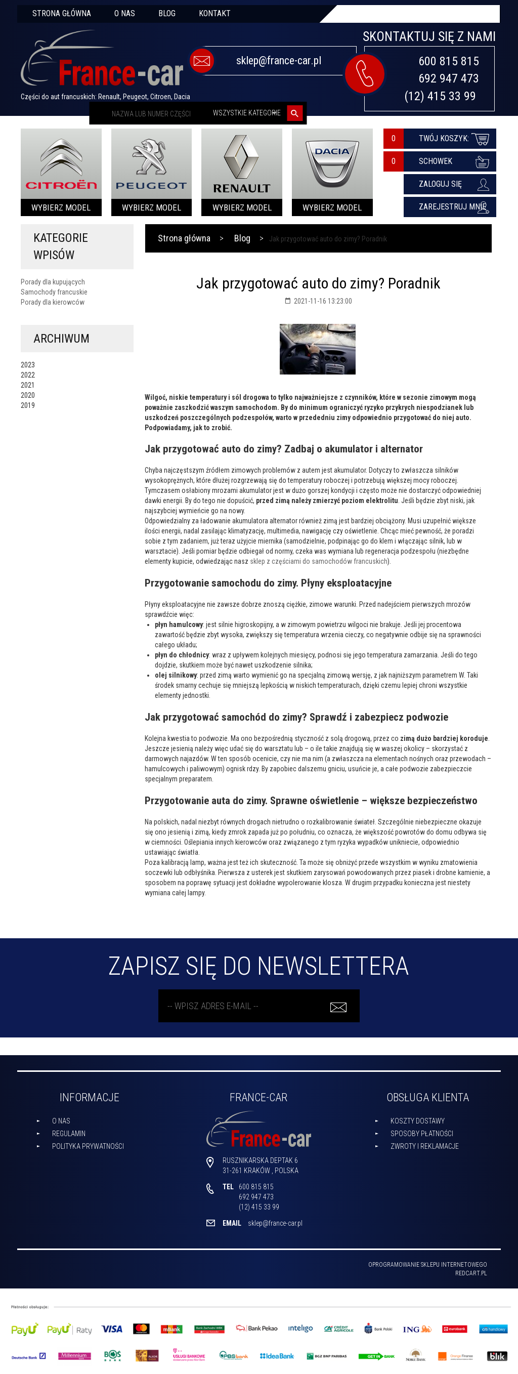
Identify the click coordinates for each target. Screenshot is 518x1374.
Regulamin (68, 1134)
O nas (124, 13)
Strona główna (61, 13)
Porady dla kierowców (52, 302)
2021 (28, 385)
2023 (28, 365)
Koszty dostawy (418, 1121)
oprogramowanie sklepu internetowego (427, 1264)
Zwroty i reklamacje (425, 1146)
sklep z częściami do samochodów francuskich (318, 561)
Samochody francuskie (54, 292)
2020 (28, 395)
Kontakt (215, 13)
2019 (28, 405)
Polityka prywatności (88, 1146)
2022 (28, 375)
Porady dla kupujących (53, 282)
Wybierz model (61, 207)
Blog (167, 13)
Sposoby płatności (422, 1134)
